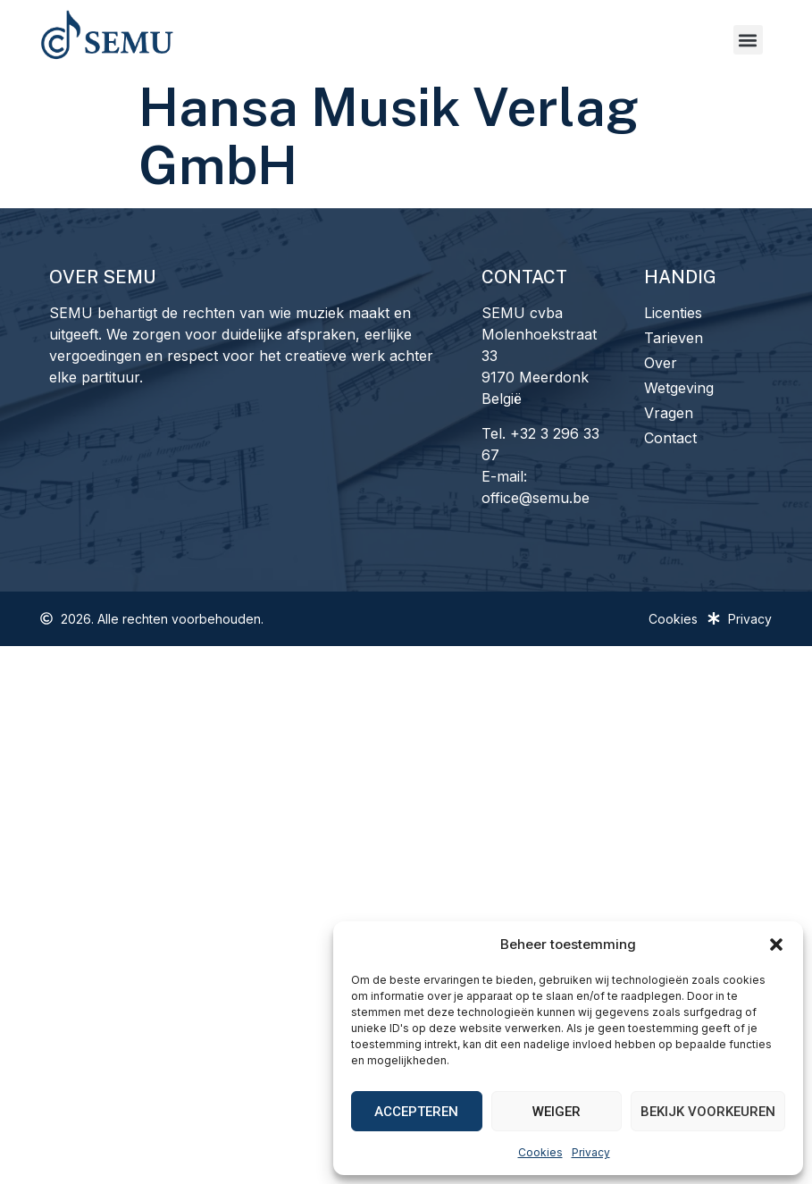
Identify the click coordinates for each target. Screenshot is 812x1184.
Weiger (556, 1112)
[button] (776, 944)
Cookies (540, 1152)
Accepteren (416, 1112)
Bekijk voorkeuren (707, 1112)
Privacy (591, 1152)
